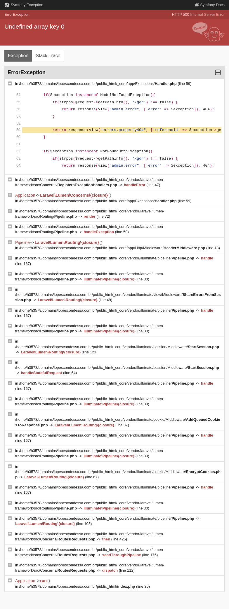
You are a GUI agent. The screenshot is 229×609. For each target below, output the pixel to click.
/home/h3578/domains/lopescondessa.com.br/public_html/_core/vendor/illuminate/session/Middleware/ (117, 347)
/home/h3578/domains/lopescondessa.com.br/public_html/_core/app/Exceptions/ (98, 83)
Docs (210, 5)
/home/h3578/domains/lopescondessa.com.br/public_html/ (77, 586)
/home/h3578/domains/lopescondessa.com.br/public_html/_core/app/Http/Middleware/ (112, 248)
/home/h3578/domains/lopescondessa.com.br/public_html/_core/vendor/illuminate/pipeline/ (107, 258)
